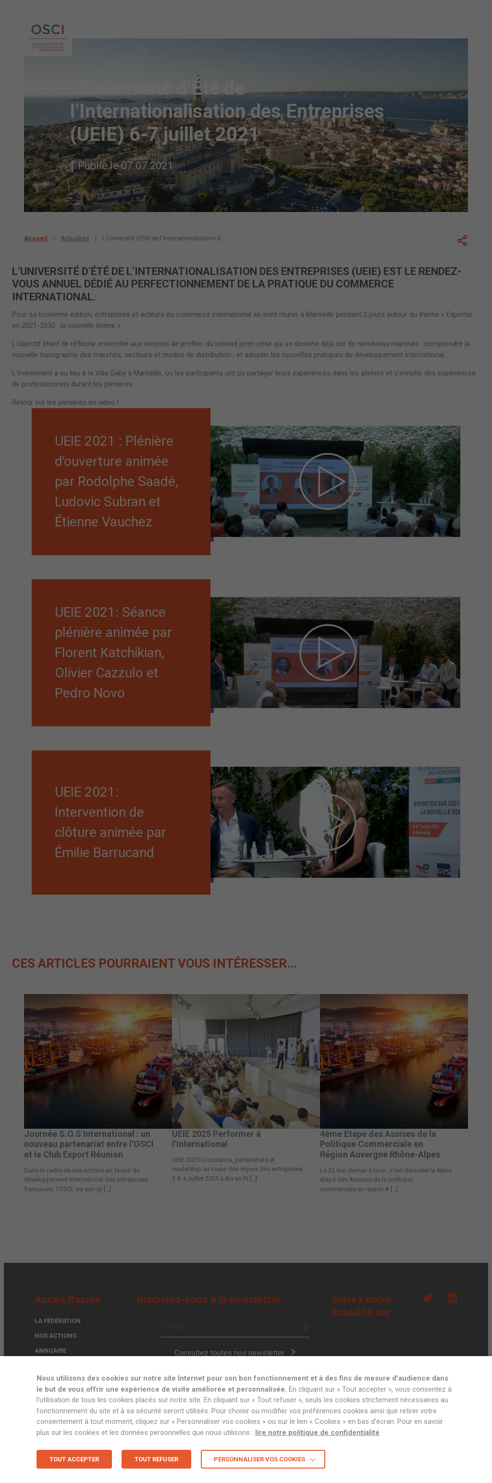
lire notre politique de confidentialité (317, 1432)
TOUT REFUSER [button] (156, 1459)
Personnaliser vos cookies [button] (259, 1459)
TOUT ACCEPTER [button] (74, 1459)
